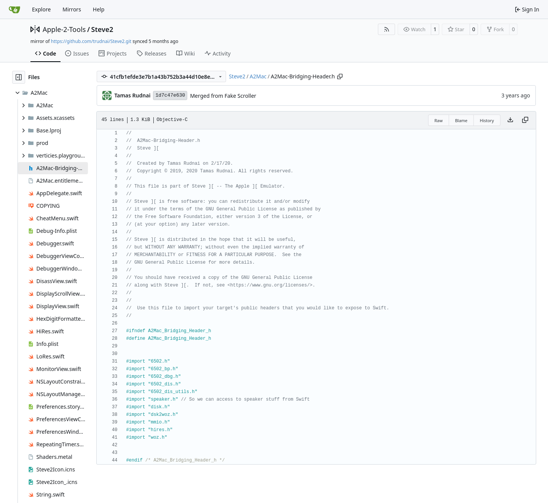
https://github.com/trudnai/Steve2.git (91, 41)
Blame (461, 120)
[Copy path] (339, 76)
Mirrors (71, 9)
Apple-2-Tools (64, 29)
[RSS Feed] (386, 29)
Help (99, 9)
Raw (439, 120)
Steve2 (102, 29)
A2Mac (258, 76)
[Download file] (510, 120)
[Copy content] (525, 120)
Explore (41, 9)
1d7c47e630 (170, 95)
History (487, 120)
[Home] (14, 9)
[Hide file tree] (18, 77)
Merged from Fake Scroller (223, 95)
